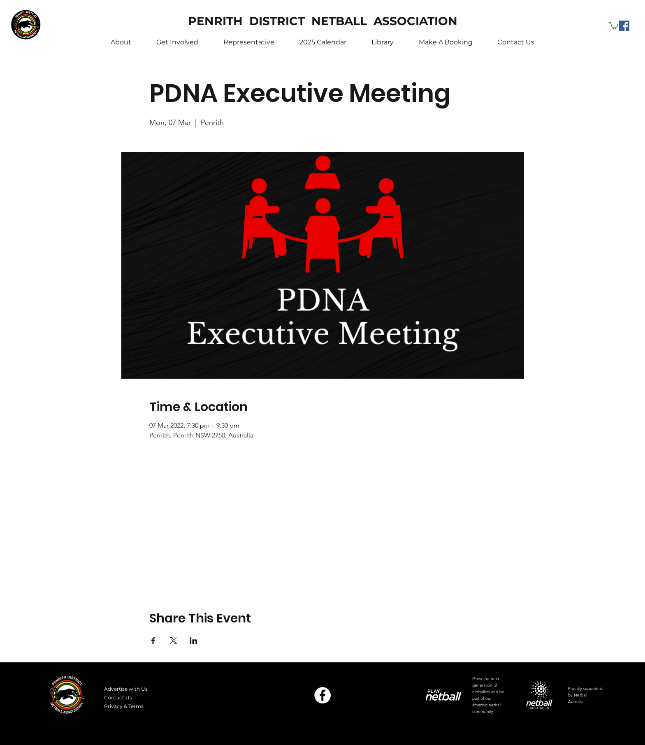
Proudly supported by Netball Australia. (585, 695)
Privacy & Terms (124, 706)
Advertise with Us (126, 689)
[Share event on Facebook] (153, 640)
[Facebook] (624, 26)
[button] (613, 25)
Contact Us (118, 697)
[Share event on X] (173, 640)
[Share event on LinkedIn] (193, 640)
